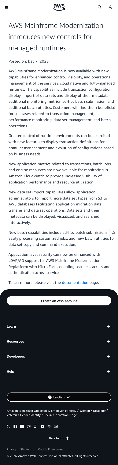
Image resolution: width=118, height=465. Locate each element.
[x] (8, 427)
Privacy (11, 449)
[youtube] (42, 427)
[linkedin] (22, 427)
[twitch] (35, 427)
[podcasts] (49, 427)
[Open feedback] (113, 232)
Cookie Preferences (50, 449)
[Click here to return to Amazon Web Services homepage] (59, 7)
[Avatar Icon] (110, 7)
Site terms (27, 449)
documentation (75, 282)
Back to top (59, 438)
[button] (59, 300)
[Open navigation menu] (6, 7)
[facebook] (15, 427)
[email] (56, 427)
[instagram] (28, 427)
